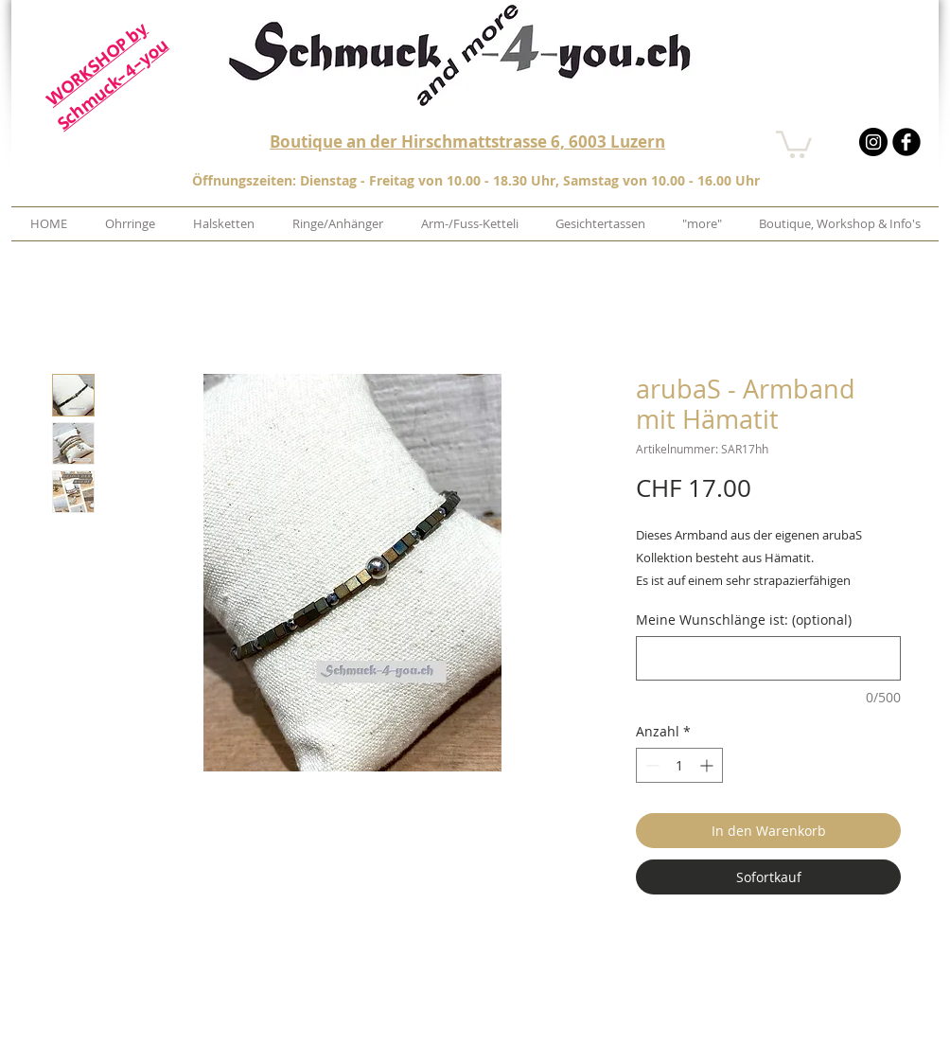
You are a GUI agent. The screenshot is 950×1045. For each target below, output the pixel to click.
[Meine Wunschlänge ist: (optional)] (768, 658)
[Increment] (708, 765)
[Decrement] (650, 765)
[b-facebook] (906, 142)
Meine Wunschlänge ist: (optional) (744, 620)
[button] (794, 143)
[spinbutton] (679, 765)
